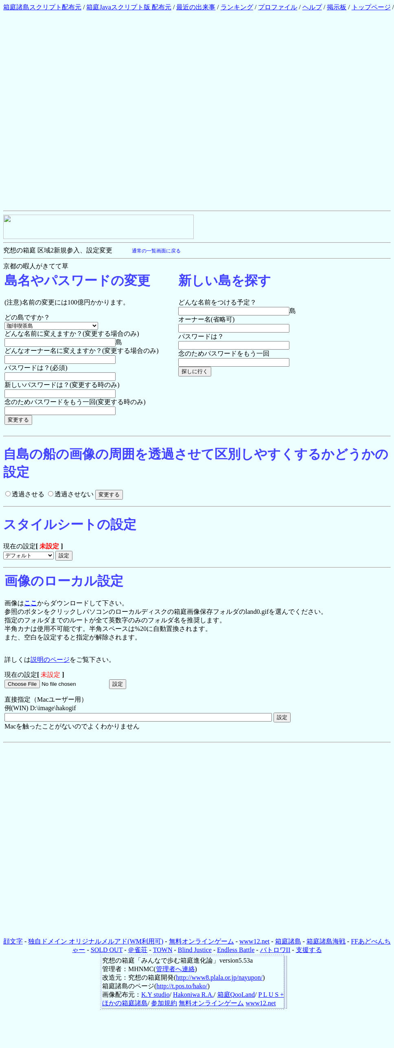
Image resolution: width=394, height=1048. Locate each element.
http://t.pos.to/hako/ (181, 986)
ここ (30, 603)
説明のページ (50, 659)
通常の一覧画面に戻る (156, 251)
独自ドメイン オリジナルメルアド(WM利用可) (95, 941)
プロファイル (277, 7)
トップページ (371, 7)
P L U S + (271, 994)
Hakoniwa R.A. (193, 994)
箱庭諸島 (288, 941)
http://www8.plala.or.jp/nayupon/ (219, 977)
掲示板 (336, 7)
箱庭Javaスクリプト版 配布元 (128, 7)
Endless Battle (235, 949)
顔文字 (13, 941)
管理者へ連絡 (175, 968)
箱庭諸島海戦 (326, 941)
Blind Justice (195, 949)
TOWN (163, 949)
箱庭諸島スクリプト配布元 (42, 7)
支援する (309, 949)
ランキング (237, 7)
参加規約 (164, 1003)
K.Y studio (155, 994)
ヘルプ (312, 7)
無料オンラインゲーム (201, 941)
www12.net (254, 941)
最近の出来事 (195, 7)
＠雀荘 (137, 949)
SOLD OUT (107, 949)
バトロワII (275, 949)
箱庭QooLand (236, 994)
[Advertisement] (96, 111)
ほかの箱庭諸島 (125, 1003)
